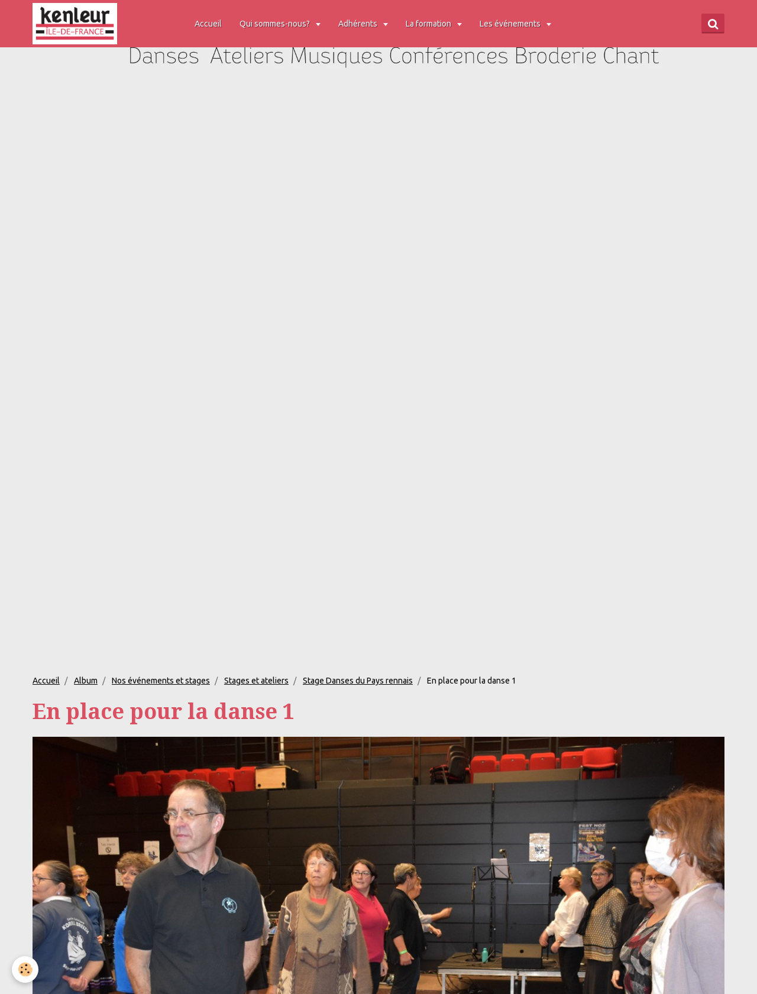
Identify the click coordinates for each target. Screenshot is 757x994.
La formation (429, 23)
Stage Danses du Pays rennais (358, 680)
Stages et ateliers (256, 680)
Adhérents (358, 23)
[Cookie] (25, 969)
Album (86, 680)
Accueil (208, 23)
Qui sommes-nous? (276, 23)
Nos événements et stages (161, 680)
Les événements (511, 23)
